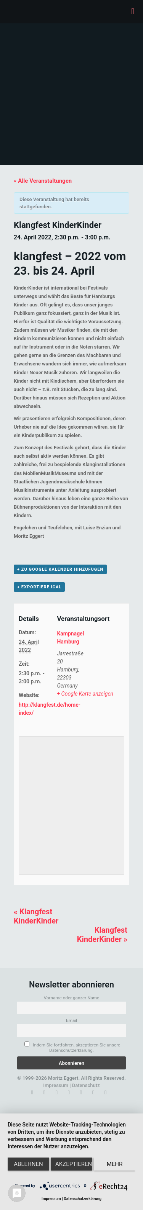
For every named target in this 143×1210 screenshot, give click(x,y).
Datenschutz (86, 1085)
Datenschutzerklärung (82, 1199)
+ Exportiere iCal (39, 587)
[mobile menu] (132, 11)
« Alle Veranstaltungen (43, 180)
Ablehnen (28, 1164)
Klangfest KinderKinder (36, 916)
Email (71, 1020)
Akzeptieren (73, 1164)
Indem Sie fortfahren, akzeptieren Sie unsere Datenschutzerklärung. (72, 1047)
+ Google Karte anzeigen (85, 694)
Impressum (55, 1085)
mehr (115, 1164)
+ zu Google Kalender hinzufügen (60, 569)
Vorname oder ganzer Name (72, 997)
